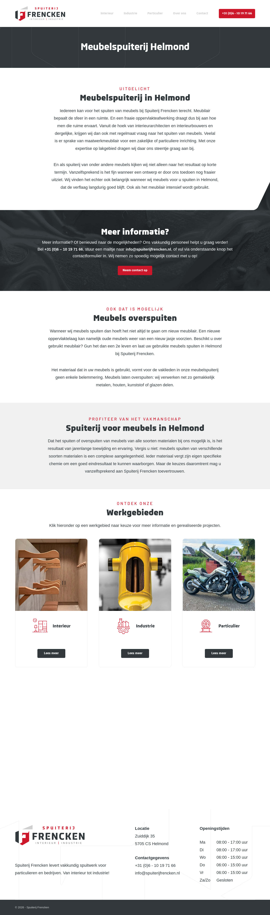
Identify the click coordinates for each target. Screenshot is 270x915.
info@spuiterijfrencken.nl (157, 873)
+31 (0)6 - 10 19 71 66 (237, 13)
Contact (202, 13)
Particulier (155, 13)
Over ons (179, 13)
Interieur (107, 13)
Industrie (130, 13)
